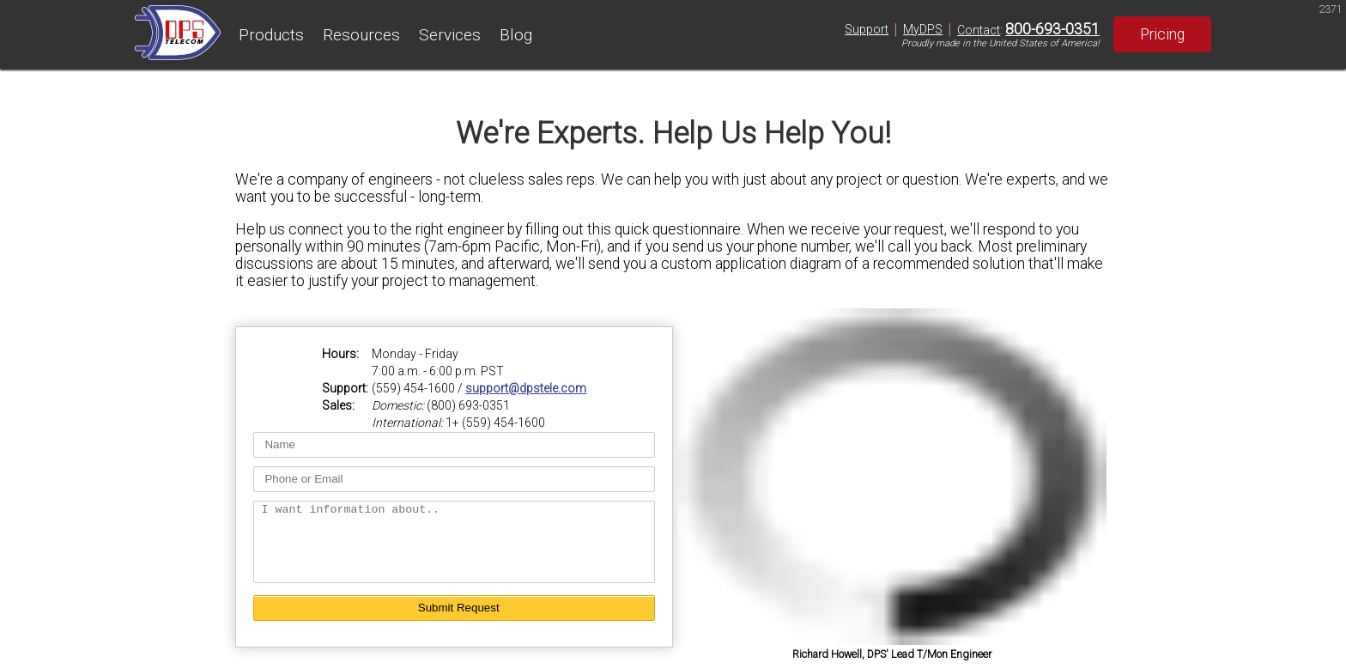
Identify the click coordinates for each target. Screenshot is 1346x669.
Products (271, 35)
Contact (978, 30)
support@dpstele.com (525, 380)
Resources (361, 35)
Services (450, 35)
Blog (516, 35)
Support (866, 29)
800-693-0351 (1052, 29)
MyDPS (923, 29)
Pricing (1162, 34)
